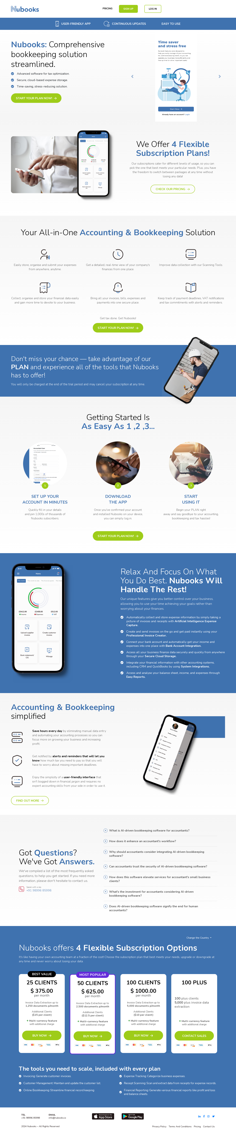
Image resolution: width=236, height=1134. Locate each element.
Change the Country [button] (198, 938)
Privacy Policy (159, 1126)
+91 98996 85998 (38, 890)
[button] (132, 76)
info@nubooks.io (57, 1117)
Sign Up (128, 8)
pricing (197, 1126)
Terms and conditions (180, 1126)
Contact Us (209, 1126)
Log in (153, 8)
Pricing (107, 8)
